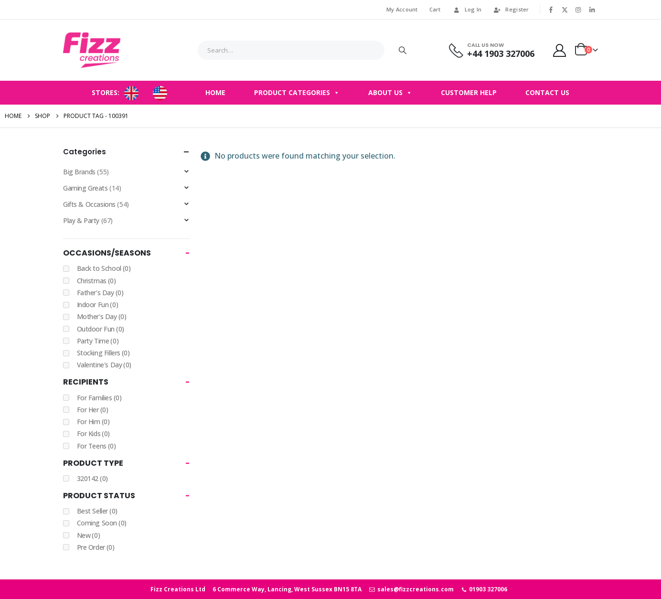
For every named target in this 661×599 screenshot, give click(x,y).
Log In (467, 9)
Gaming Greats (85, 188)
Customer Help (469, 92)
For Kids (93, 433)
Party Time (98, 340)
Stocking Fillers (103, 352)
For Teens (96, 445)
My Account (402, 9)
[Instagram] (578, 9)
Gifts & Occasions (89, 204)
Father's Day (100, 292)
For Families (99, 397)
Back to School (104, 268)
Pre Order (96, 547)
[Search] (402, 50)
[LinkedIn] (592, 9)
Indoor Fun (97, 304)
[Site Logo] (91, 50)
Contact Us (547, 92)
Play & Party (81, 220)
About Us (390, 93)
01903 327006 (484, 589)
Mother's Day (102, 316)
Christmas (96, 280)
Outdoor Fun (100, 328)
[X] (564, 9)
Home (215, 92)
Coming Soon (102, 522)
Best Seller (97, 510)
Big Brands (79, 171)
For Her (92, 409)
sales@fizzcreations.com (411, 589)
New (88, 535)
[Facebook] (551, 9)
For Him (93, 421)
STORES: (105, 92)
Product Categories (297, 93)
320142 (92, 478)
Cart (435, 9)
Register (511, 9)
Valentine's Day (104, 364)
